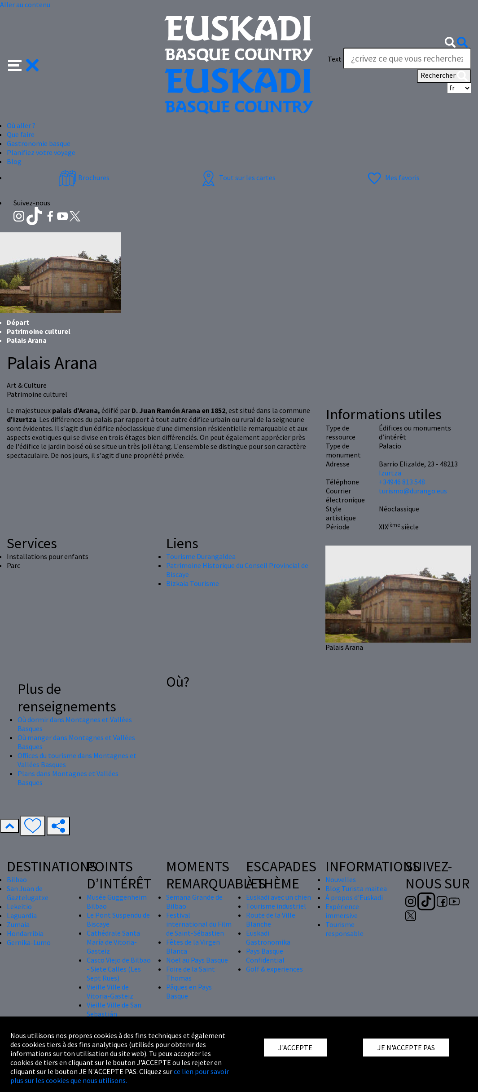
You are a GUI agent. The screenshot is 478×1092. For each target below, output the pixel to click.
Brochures (84, 177)
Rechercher (444, 76)
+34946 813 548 (402, 481)
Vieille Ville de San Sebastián (114, 1009)
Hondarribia (25, 933)
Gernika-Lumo (29, 942)
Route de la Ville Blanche (270, 919)
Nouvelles (340, 879)
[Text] (407, 58)
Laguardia (22, 915)
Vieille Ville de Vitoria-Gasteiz (110, 991)
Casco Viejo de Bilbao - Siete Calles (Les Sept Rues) (119, 968)
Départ (18, 322)
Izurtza (390, 472)
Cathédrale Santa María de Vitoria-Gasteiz (113, 941)
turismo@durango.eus (413, 490)
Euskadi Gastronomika (268, 937)
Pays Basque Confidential (265, 955)
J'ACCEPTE (295, 1047)
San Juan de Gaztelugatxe (27, 893)
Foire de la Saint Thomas (190, 973)
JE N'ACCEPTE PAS (406, 1047)
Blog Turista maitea (356, 888)
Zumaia (18, 924)
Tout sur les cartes (237, 177)
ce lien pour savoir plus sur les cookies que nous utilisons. (119, 1076)
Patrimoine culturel (38, 331)
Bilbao (17, 879)
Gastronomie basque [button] (38, 143)
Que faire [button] (21, 134)
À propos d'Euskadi (354, 897)
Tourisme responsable (344, 929)
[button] (23, 64)
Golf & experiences (274, 968)
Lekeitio (19, 906)
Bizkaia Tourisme (192, 583)
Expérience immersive (342, 911)
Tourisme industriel (276, 905)
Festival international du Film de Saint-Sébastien (199, 923)
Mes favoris (392, 177)
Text (335, 58)
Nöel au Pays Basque (197, 959)
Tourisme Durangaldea (201, 556)
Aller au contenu (25, 4)
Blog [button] (14, 161)
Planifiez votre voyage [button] (41, 152)
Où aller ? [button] (21, 125)
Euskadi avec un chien (278, 896)
